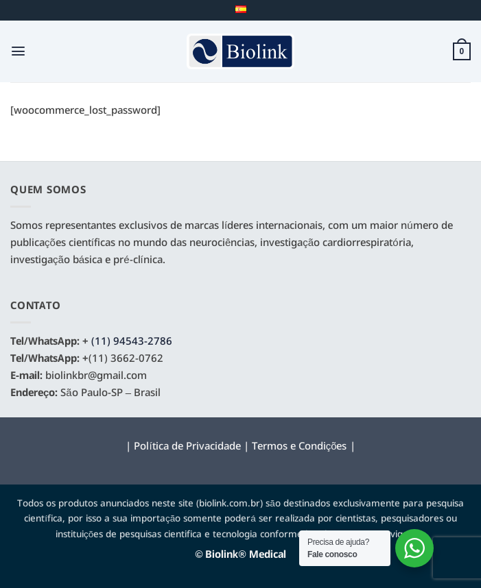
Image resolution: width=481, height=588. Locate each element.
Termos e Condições (299, 447)
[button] (18, 51)
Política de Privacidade (187, 447)
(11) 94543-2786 (131, 342)
